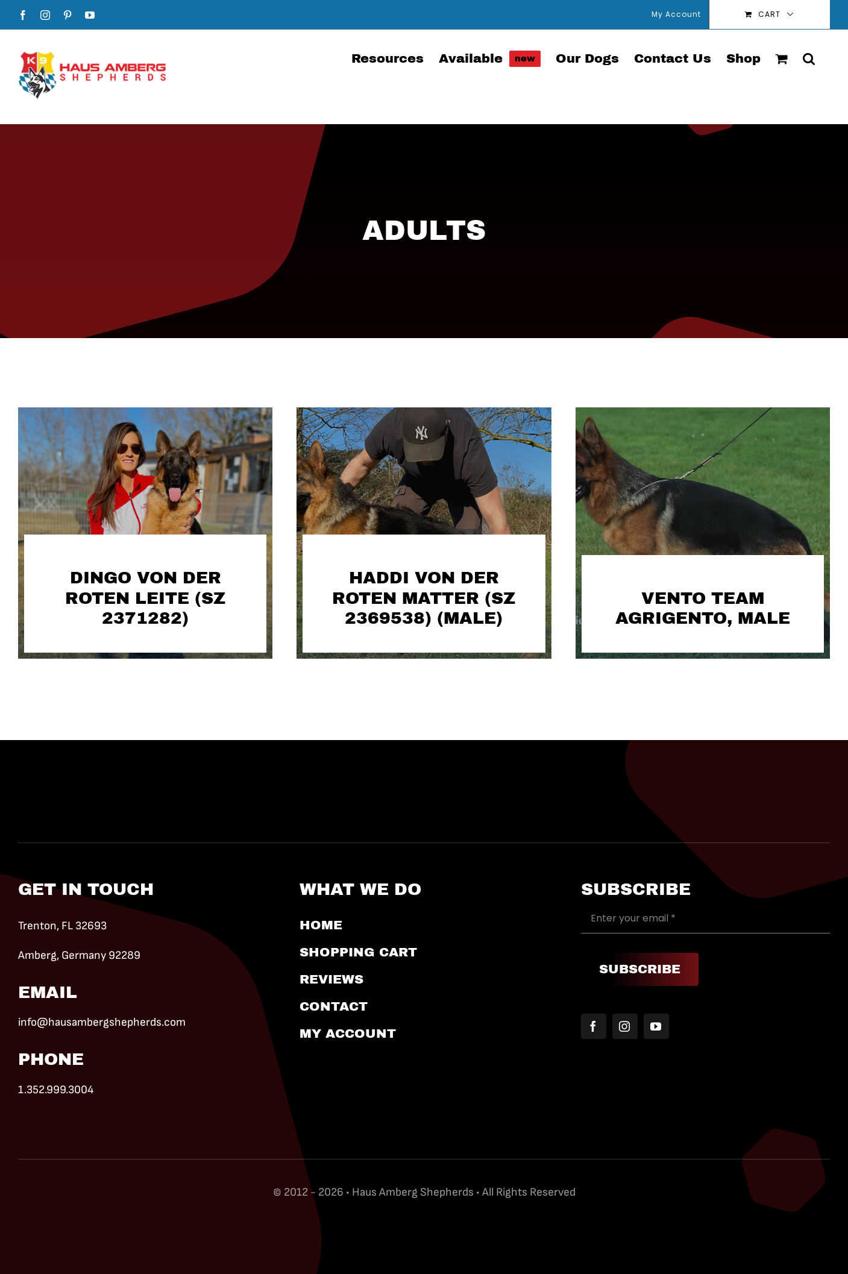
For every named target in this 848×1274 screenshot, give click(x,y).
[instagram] (625, 1026)
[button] (809, 58)
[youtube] (656, 1026)
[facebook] (593, 1026)
